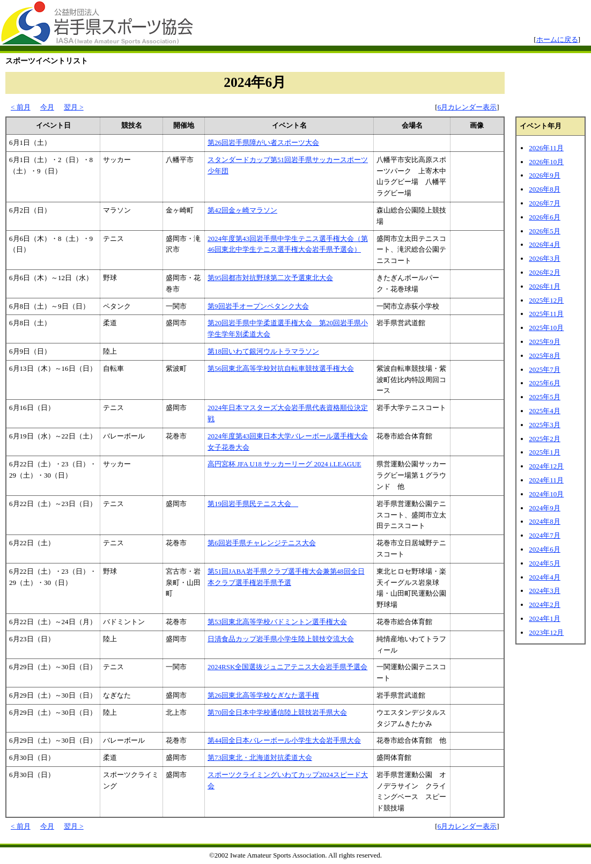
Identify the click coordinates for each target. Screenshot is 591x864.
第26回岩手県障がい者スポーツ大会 (263, 142)
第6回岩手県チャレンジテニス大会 (262, 543)
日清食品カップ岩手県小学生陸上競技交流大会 (281, 639)
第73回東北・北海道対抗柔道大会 (260, 757)
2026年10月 (546, 162)
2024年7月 (544, 535)
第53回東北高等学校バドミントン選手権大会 (277, 622)
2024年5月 (544, 563)
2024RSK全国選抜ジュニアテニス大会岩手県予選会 (287, 667)
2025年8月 (544, 356)
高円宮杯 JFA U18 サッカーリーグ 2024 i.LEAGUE (284, 464)
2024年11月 (546, 480)
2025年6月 (544, 383)
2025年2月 (544, 439)
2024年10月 (546, 494)
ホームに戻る (557, 39)
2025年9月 (544, 342)
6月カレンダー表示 (467, 107)
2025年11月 (546, 314)
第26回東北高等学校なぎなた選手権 (263, 695)
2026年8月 (544, 189)
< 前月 (21, 107)
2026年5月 (544, 231)
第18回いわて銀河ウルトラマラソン (263, 351)
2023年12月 (546, 632)
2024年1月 (544, 618)
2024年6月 (544, 549)
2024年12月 (546, 466)
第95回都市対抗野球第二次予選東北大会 (270, 278)
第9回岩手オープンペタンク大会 (258, 306)
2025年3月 (544, 425)
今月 (47, 107)
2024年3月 (544, 591)
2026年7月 (544, 203)
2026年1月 (544, 286)
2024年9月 (544, 508)
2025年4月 (544, 411)
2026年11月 (546, 148)
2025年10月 (546, 328)
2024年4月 (544, 577)
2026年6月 (544, 217)
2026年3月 (544, 258)
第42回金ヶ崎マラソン (242, 210)
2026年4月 (544, 244)
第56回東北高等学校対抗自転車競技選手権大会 (281, 368)
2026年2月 (544, 272)
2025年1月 (544, 452)
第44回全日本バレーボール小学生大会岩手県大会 (284, 740)
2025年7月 (544, 369)
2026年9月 (544, 175)
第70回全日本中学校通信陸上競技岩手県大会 (277, 712)
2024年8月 (544, 521)
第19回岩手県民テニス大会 (253, 504)
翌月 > (74, 107)
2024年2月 (544, 605)
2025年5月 (544, 397)
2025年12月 (546, 300)
